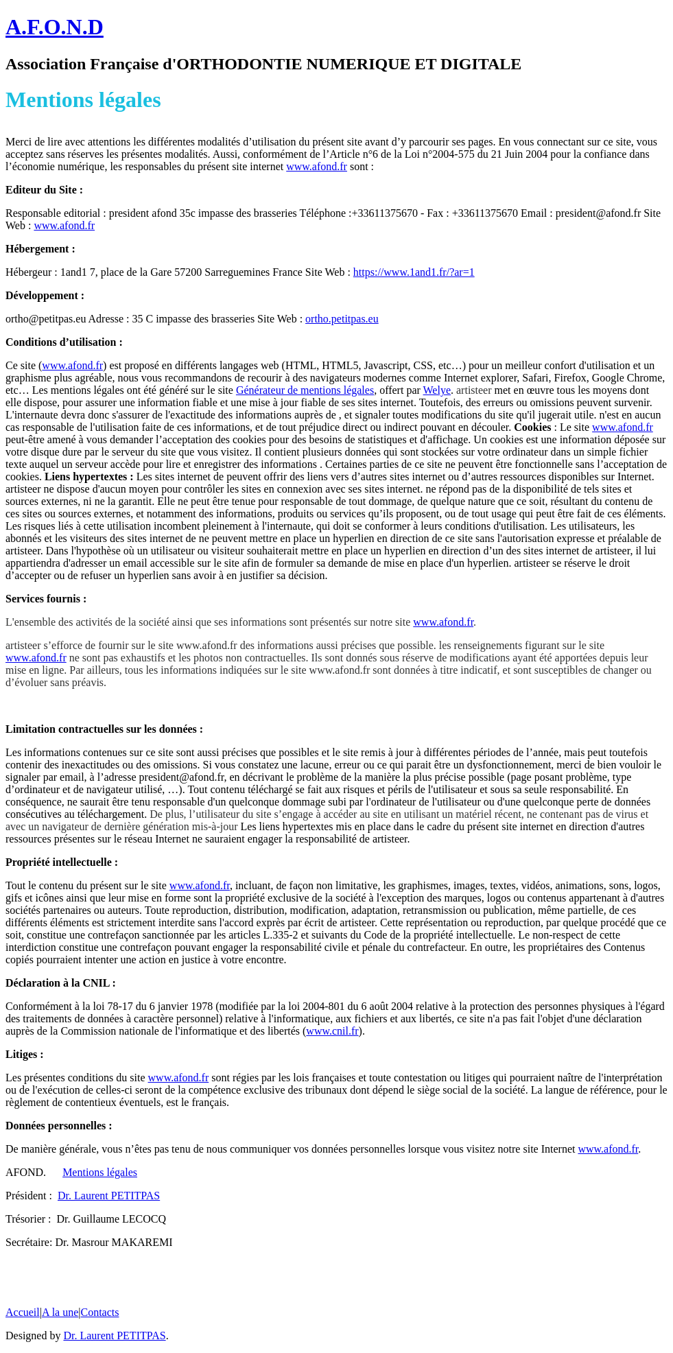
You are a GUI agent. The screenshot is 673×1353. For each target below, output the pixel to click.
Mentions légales (99, 1172)
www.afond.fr (316, 166)
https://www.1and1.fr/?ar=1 (414, 272)
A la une (60, 1312)
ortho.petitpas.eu (342, 319)
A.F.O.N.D (54, 26)
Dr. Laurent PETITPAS (109, 1195)
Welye (437, 390)
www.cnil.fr (332, 1031)
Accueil (22, 1312)
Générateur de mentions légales (305, 390)
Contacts (99, 1312)
